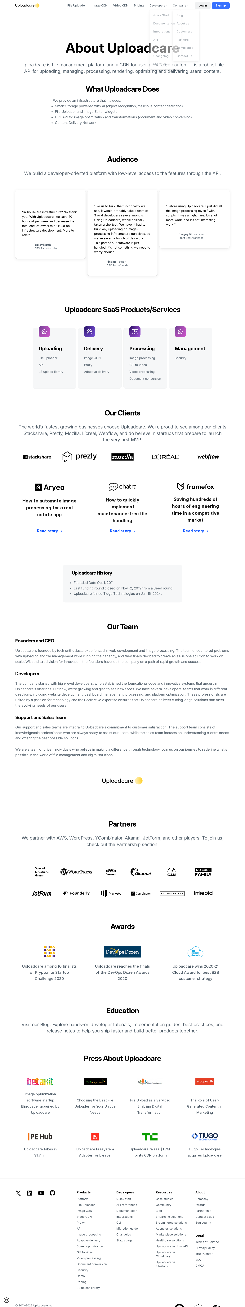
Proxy (88, 365)
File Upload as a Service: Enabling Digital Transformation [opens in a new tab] (150, 1096)
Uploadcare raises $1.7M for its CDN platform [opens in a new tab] (150, 1145)
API (41, 365)
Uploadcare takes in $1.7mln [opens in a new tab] (40, 1145)
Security (180, 358)
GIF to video (138, 365)
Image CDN (92, 358)
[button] (8, 1300)
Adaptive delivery (96, 372)
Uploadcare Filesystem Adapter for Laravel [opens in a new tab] (95, 1145)
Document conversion (145, 378)
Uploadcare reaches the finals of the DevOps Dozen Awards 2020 (122, 963)
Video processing (142, 372)
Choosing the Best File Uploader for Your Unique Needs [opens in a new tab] (95, 1096)
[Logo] (27, 5)
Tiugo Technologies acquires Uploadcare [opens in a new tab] (205, 1145)
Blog (45, 1024)
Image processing (142, 358)
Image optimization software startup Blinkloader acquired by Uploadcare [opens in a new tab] (40, 1096)
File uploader (48, 358)
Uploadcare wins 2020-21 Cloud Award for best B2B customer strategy (195, 963)
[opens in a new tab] (133, 1240)
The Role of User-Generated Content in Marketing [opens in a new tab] (204, 1096)
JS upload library (51, 372)
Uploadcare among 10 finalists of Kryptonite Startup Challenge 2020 (49, 963)
